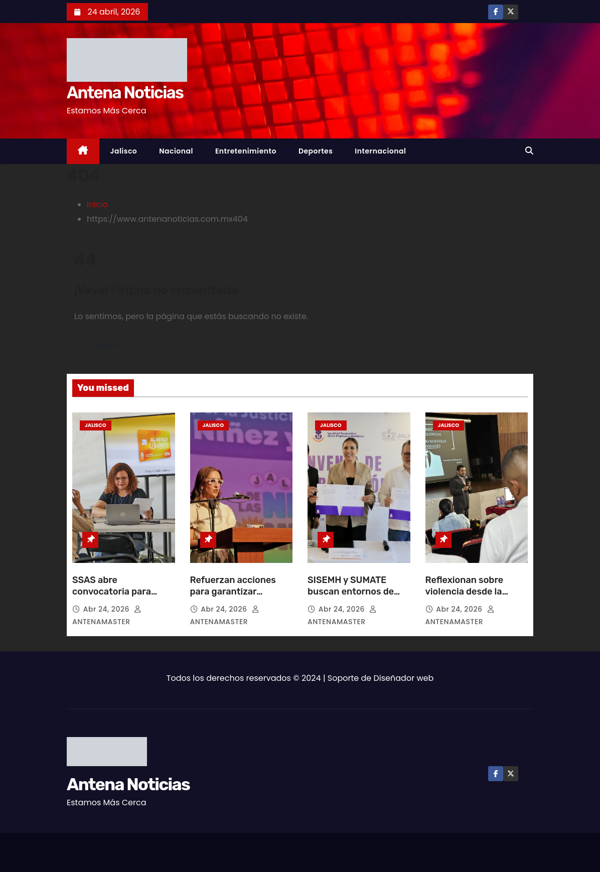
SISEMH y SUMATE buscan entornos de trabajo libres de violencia (351, 598)
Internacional (380, 151)
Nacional (176, 151)
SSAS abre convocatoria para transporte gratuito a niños (118, 598)
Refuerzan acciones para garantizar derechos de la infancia (240, 592)
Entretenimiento (245, 151)
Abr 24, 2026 (107, 609)
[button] (529, 151)
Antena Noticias (125, 92)
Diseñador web (404, 678)
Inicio (97, 204)
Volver (105, 345)
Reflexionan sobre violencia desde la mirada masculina (464, 592)
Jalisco (123, 151)
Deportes (315, 151)
